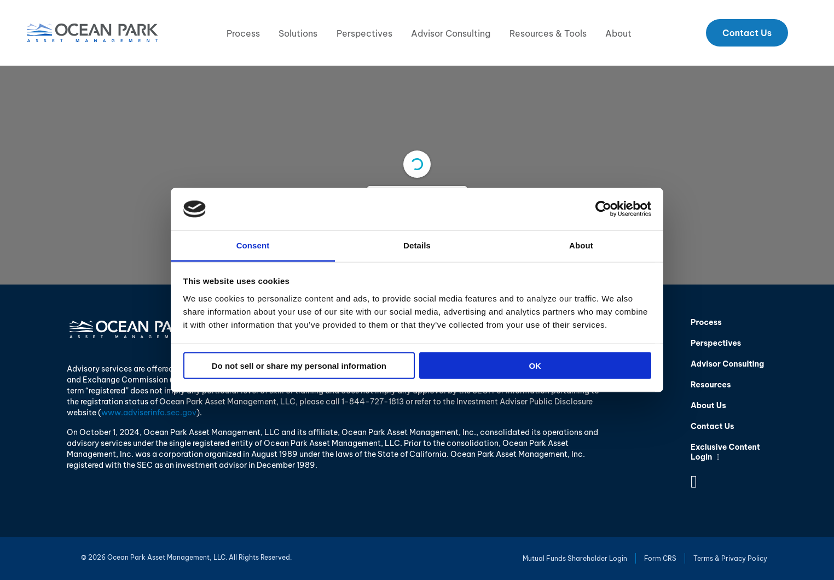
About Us (708, 405)
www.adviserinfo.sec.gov (148, 412)
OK (535, 365)
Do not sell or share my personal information (299, 365)
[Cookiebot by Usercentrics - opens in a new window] (603, 209)
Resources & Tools (548, 33)
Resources (711, 385)
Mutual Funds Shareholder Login (575, 558)
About (618, 33)
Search (804, 32)
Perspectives (364, 33)
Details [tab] (417, 245)
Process (243, 33)
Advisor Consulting (450, 33)
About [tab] (581, 245)
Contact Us (747, 32)
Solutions (298, 33)
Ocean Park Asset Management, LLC (92, 32)
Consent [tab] (253, 245)
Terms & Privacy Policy (730, 558)
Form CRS (660, 558)
